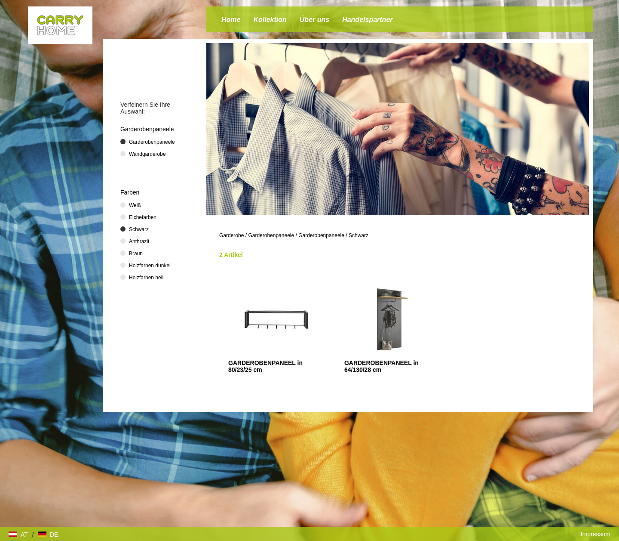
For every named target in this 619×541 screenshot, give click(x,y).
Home (230, 19)
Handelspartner (367, 19)
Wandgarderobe (147, 154)
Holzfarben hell (146, 278)
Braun (136, 253)
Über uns (314, 19)
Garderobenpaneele (271, 235)
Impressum (595, 534)
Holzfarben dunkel (150, 266)
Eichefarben (142, 217)
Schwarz (358, 235)
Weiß (135, 205)
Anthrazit (139, 241)
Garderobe (231, 235)
